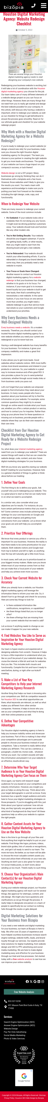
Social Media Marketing (14, 1035)
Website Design (11, 1028)
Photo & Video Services (14, 1038)
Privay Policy (9, 1098)
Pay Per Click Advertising (15, 1032)
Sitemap (42, 1095)
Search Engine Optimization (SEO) (19, 1022)
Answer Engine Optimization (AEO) (19, 1025)
